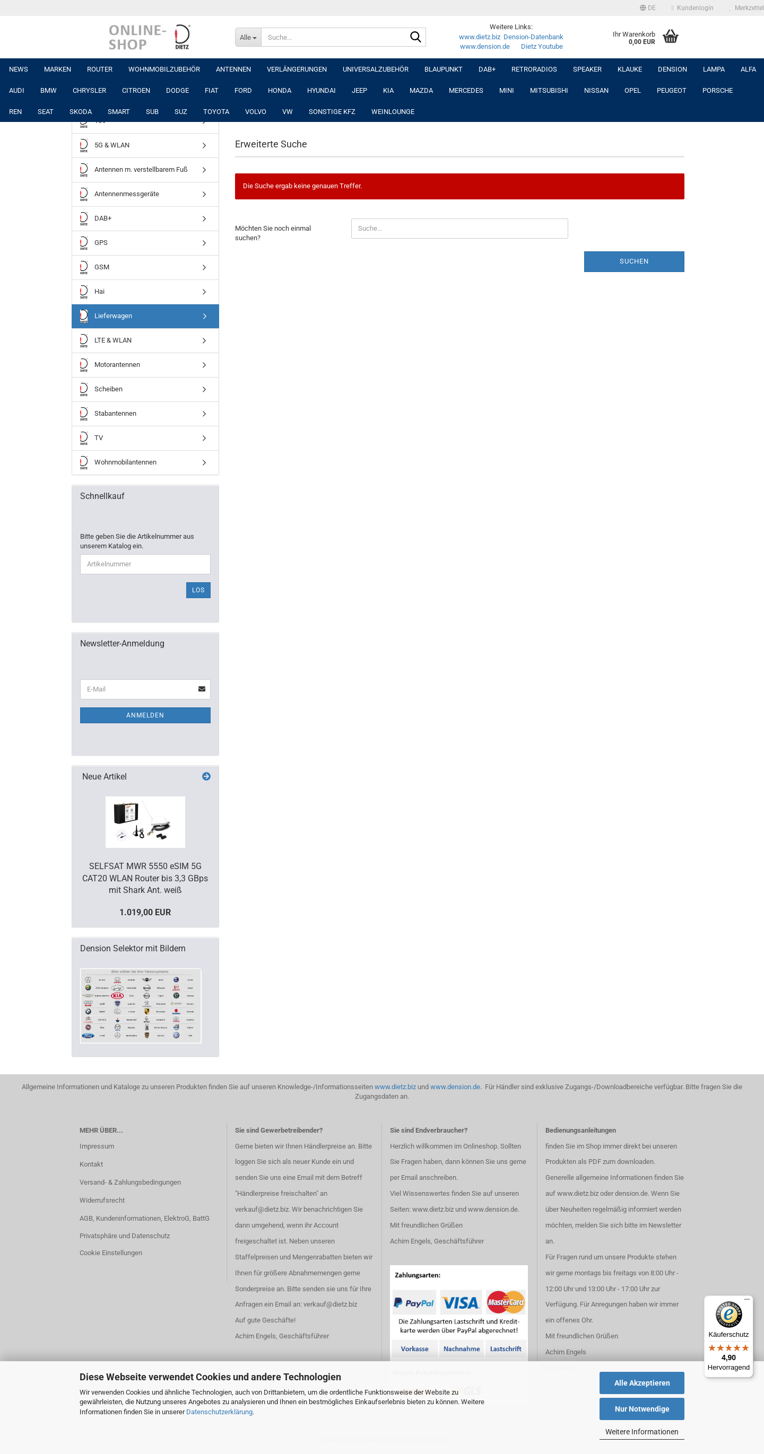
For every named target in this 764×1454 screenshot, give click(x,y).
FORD (243, 90)
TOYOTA (216, 112)
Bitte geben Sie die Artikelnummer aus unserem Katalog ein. (137, 541)
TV (91, 438)
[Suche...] (248, 37)
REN (15, 112)
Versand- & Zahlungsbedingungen (130, 1182)
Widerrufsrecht (102, 1200)
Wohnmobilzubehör (164, 69)
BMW (48, 90)
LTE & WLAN (106, 340)
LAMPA (714, 69)
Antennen (233, 69)
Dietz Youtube (542, 46)
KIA (388, 90)
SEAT (46, 112)
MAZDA (421, 90)
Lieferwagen (106, 316)
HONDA (279, 90)
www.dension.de (485, 46)
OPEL (632, 90)
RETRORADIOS (534, 69)
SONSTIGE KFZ (332, 112)
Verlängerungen (297, 69)
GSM (94, 267)
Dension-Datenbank (533, 37)
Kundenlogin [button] (693, 8)
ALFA (748, 69)
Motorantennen (110, 365)
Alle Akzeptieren (642, 1383)
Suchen (634, 261)
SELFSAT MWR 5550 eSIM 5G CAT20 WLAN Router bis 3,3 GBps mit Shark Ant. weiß (145, 878)
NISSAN (596, 90)
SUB (152, 112)
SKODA (81, 112)
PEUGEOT (672, 90)
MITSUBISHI (549, 90)
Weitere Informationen (642, 1431)
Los (198, 590)
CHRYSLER (89, 90)
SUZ (181, 112)
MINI (506, 90)
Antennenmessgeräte (119, 194)
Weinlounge (392, 112)
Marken (57, 69)
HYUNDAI (321, 90)
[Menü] (747, 1301)
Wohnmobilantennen (118, 462)
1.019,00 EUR (145, 912)
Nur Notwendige (642, 1409)
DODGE (177, 90)
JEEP (359, 90)
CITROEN (136, 90)
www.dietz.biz (479, 37)
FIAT (212, 90)
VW (287, 112)
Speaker (587, 69)
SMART (119, 112)
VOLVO (255, 112)
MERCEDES (466, 90)
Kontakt (91, 1164)
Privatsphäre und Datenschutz (125, 1236)
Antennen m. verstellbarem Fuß (134, 170)
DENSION (672, 69)
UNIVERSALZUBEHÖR (376, 69)
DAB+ (487, 69)
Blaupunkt (443, 69)
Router (99, 69)
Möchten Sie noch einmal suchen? (273, 233)
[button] (648, 8)
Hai (92, 292)
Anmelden (145, 715)
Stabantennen (108, 414)
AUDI (16, 90)
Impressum (97, 1146)
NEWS (18, 69)
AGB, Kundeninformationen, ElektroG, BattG (145, 1218)
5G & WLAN (104, 145)
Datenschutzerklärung (219, 1412)
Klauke (630, 69)
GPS (94, 243)
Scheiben (101, 389)
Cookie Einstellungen (111, 1253)
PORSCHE (717, 90)
